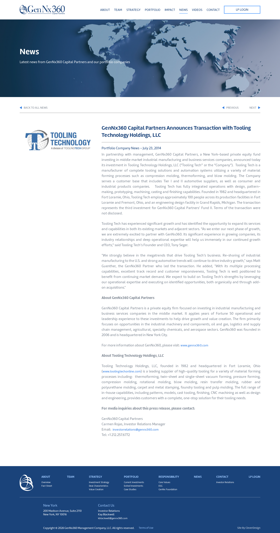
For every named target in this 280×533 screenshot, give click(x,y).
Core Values (163, 480)
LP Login (242, 9)
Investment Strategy (98, 480)
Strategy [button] (133, 10)
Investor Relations (224, 480)
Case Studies (128, 489)
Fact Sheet (46, 484)
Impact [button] (170, 10)
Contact (221, 472)
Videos (197, 10)
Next (254, 108)
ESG (159, 484)
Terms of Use (150, 528)
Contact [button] (213, 10)
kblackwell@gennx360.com (114, 518)
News (183, 10)
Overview (46, 480)
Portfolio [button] (152, 10)
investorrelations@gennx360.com (138, 430)
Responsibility (168, 472)
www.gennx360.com (196, 345)
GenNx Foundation (167, 489)
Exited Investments (132, 484)
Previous (223, 108)
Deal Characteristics (97, 484)
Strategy (94, 472)
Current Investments (133, 480)
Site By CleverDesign (248, 528)
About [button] (105, 10)
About (46, 472)
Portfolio (130, 472)
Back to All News (35, 108)
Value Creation (95, 489)
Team (118, 10)
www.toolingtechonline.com (124, 371)
